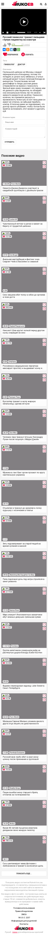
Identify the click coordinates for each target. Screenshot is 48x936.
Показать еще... (24, 874)
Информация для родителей (24, 921)
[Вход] (46, 4)
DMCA (24, 914)
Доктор (21, 64)
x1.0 (35, 32)
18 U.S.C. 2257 (24, 918)
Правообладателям (24, 911)
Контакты (24, 924)
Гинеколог (9, 64)
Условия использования (24, 908)
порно (15, 932)
